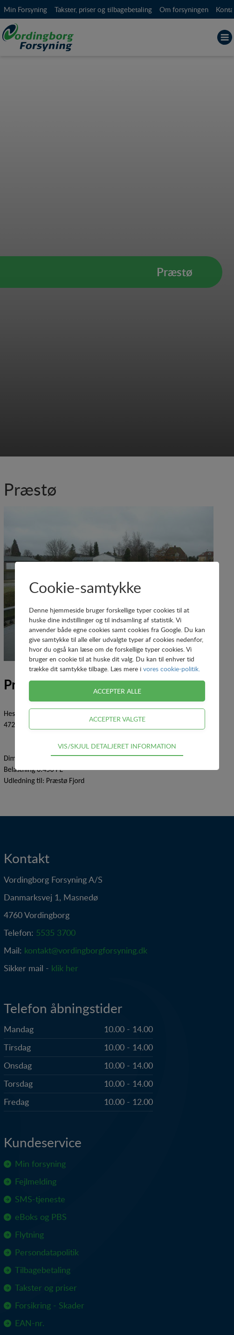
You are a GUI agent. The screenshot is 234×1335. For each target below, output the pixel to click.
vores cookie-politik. (171, 668)
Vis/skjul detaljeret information (117, 745)
